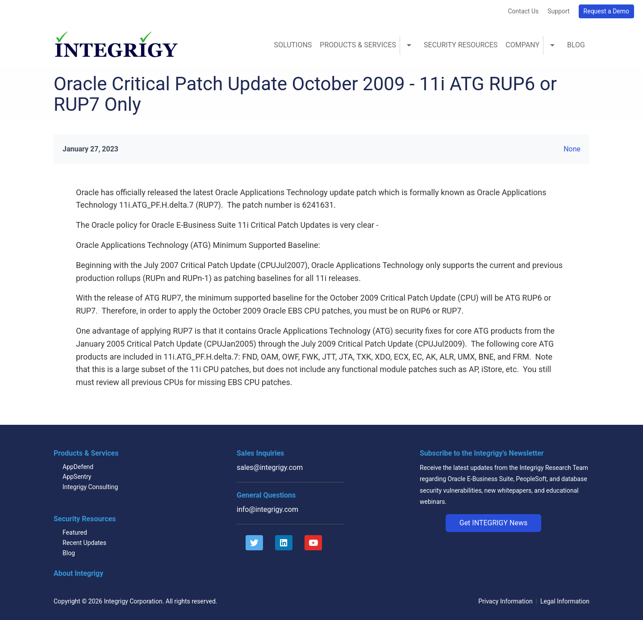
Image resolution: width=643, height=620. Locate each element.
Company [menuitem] (522, 45)
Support (558, 11)
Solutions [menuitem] (293, 45)
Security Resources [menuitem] (460, 45)
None (572, 149)
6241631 (318, 204)
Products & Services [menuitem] (358, 45)
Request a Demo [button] (606, 11)
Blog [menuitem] (576, 45)
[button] (494, 523)
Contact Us (523, 11)
